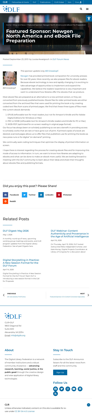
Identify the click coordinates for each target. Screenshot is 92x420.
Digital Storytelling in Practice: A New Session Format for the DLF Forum (21, 263)
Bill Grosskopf (51, 71)
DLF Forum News (61, 59)
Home (8, 25)
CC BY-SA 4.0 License (25, 411)
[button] (89, 18)
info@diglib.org (18, 335)
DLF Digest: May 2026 (16, 230)
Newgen (25, 76)
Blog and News (19, 25)
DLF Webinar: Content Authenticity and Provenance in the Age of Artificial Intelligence (70, 233)
